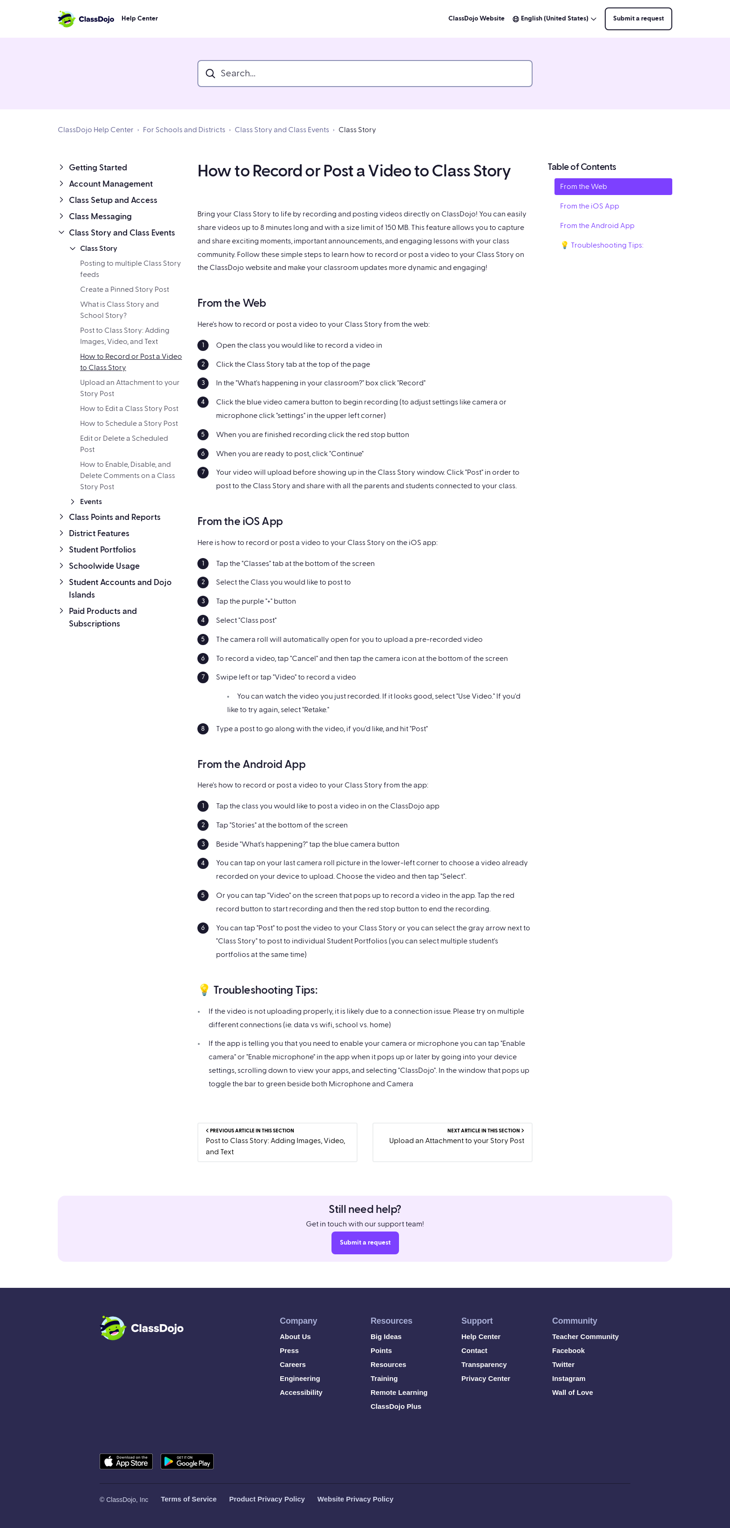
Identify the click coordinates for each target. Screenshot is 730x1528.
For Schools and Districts (184, 130)
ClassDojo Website (476, 18)
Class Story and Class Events (282, 130)
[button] (120, 168)
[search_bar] (365, 73)
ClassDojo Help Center (96, 130)
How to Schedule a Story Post (129, 423)
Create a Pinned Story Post (124, 289)
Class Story (357, 130)
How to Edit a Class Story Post (129, 408)
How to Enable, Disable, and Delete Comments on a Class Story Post (127, 476)
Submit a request (638, 18)
